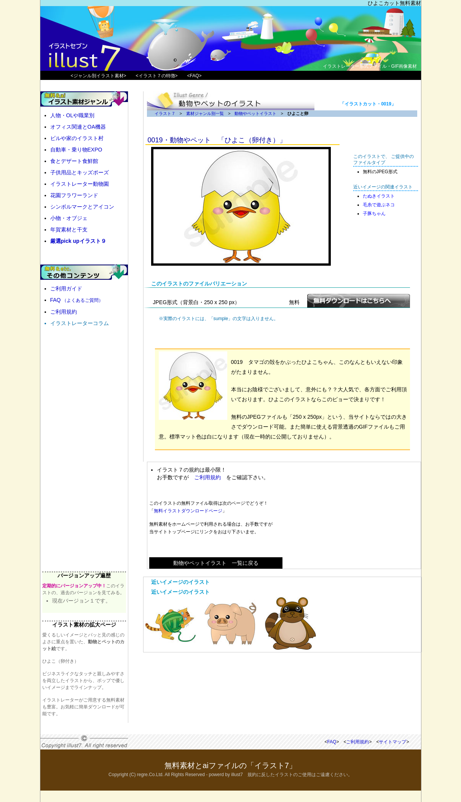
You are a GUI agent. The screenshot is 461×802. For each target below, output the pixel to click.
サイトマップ (392, 742)
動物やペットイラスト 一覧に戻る (215, 563)
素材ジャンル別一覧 (205, 113)
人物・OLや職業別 (72, 115)
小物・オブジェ (69, 218)
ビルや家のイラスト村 (77, 138)
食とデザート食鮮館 (74, 161)
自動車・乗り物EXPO (76, 150)
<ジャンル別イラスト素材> (98, 75)
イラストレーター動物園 (79, 184)
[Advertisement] (349, 515)
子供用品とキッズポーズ (79, 172)
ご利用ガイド (66, 288)
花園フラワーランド (74, 195)
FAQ (76, 300)
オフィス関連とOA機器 (78, 127)
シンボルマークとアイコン (82, 207)
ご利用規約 (207, 477)
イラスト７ (165, 113)
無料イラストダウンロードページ (188, 510)
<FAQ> (194, 75)
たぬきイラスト (379, 196)
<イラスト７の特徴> (157, 75)
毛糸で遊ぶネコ (379, 204)
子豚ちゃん (374, 213)
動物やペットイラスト (255, 113)
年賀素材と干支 (69, 229)
